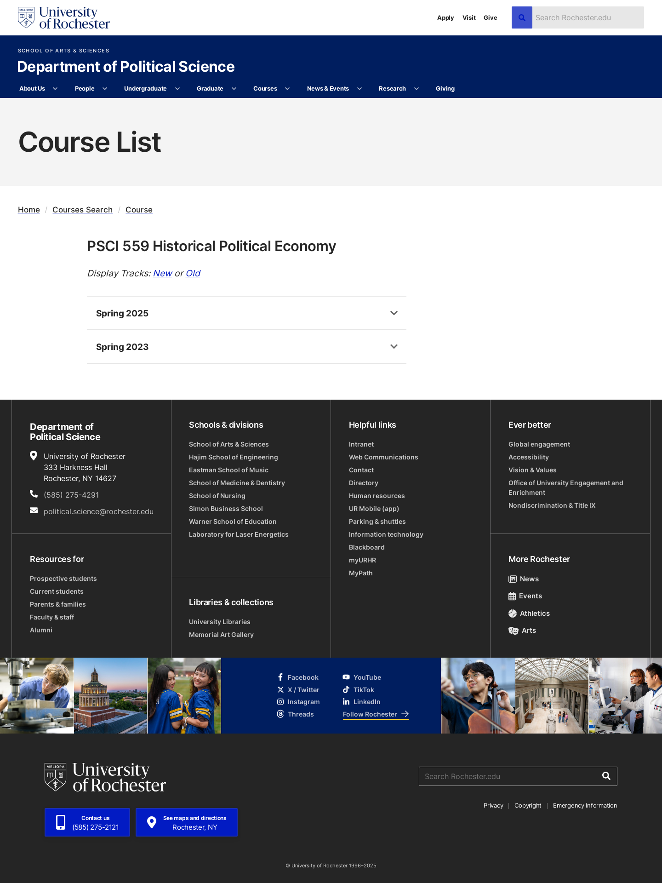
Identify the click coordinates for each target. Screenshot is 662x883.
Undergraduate (145, 88)
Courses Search (82, 209)
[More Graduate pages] (233, 89)
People (84, 88)
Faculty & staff (52, 617)
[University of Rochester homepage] (64, 18)
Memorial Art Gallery (221, 634)
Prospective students (63, 578)
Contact (361, 469)
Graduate (210, 88)
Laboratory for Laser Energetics (239, 534)
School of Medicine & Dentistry (237, 482)
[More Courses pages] (287, 89)
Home (29, 209)
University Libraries (220, 621)
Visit (469, 17)
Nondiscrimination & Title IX (552, 505)
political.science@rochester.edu (99, 511)
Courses (265, 88)
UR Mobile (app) (374, 508)
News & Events (328, 88)
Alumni (41, 629)
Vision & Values (532, 469)
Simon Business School (226, 508)
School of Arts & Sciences (63, 50)
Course (139, 209)
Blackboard (367, 547)
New (162, 273)
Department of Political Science (125, 67)
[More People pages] (105, 89)
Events (525, 596)
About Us (32, 88)
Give (490, 17)
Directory (363, 482)
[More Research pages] (416, 89)
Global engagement (539, 444)
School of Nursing (217, 495)
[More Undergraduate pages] (177, 89)
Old (192, 273)
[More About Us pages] (55, 89)
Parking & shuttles (377, 521)
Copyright (528, 805)
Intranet (361, 444)
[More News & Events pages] (359, 89)
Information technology (386, 534)
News (523, 579)
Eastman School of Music (228, 469)
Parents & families (58, 604)
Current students (57, 591)
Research (392, 88)
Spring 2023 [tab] (122, 346)
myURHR (362, 560)
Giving (445, 88)
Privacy (493, 805)
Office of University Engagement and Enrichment (565, 487)
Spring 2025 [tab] (122, 313)
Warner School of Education (233, 521)
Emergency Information (585, 805)
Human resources (377, 495)
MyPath (361, 572)
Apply (445, 17)
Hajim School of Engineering (233, 457)
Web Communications (383, 457)
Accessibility (528, 457)
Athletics (529, 613)
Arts (522, 630)
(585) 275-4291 (71, 495)
